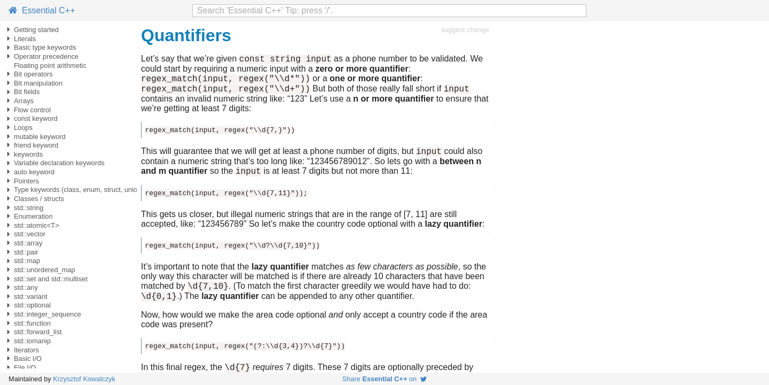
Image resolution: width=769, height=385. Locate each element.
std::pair (26, 252)
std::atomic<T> (36, 225)
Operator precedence (46, 56)
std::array (28, 243)
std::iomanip (32, 341)
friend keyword (36, 145)
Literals (25, 39)
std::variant (31, 296)
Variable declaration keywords (59, 163)
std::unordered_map (44, 270)
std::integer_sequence (47, 314)
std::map (27, 261)
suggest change (465, 30)
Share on (384, 379)
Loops (23, 128)
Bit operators (33, 74)
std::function (32, 323)
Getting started (36, 30)
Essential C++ (42, 10)
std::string (28, 208)
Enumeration (33, 216)
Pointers (26, 181)
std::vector (29, 234)
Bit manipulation (38, 83)
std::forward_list (38, 332)
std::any (26, 287)
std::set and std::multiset (51, 279)
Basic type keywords (45, 47)
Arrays (24, 101)
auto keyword (34, 172)
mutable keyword (40, 137)
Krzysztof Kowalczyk (84, 379)
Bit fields (27, 92)
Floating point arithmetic (50, 65)
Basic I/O (28, 359)
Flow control (32, 110)
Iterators (26, 350)
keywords (28, 154)
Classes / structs (39, 199)
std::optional (32, 305)
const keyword (36, 118)
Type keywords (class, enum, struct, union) (79, 190)
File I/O (25, 368)
